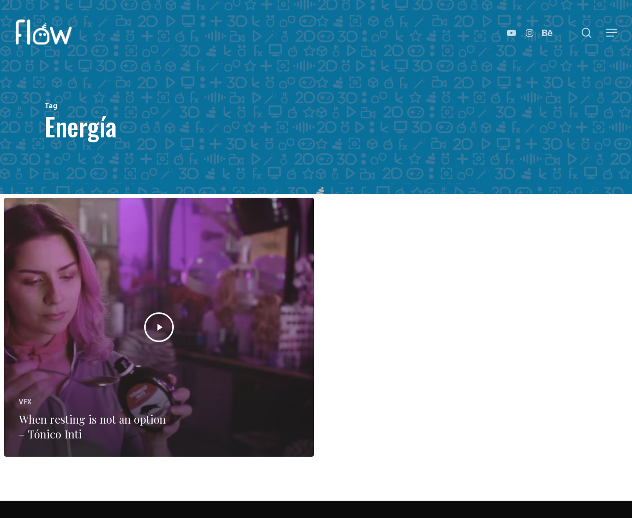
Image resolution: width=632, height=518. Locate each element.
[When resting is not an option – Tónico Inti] (159, 327)
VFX (25, 402)
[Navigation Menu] (612, 33)
